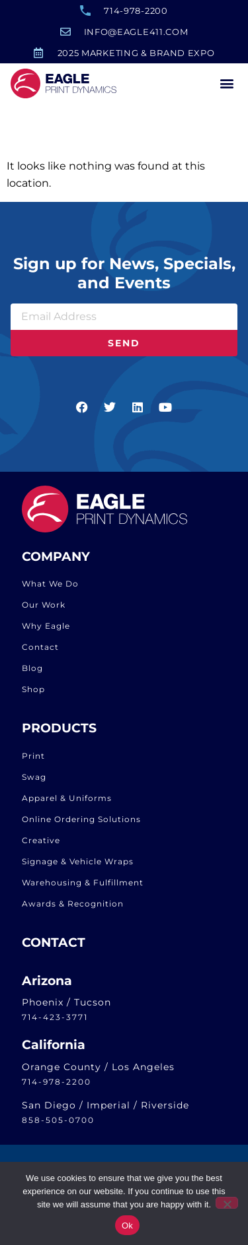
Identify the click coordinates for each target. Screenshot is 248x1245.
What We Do (50, 591)
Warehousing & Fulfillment (83, 890)
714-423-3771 (55, 1025)
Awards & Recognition (73, 911)
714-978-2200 (56, 1090)
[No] (227, 1203)
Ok (127, 1225)
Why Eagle (46, 634)
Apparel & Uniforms (67, 806)
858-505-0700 (58, 1128)
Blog (32, 676)
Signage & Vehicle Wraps (78, 869)
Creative (41, 848)
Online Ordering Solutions (81, 827)
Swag (34, 785)
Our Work (43, 613)
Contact (40, 655)
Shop (33, 697)
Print (33, 764)
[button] (226, 83)
